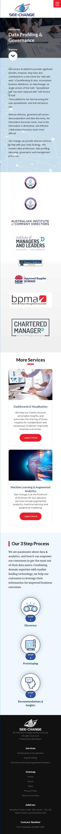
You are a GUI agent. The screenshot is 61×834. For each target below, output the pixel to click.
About (30, 781)
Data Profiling (30, 757)
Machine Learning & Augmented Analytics (30, 762)
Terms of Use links (30, 795)
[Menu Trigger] (57, 4)
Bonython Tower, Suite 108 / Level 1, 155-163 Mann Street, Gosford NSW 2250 (30, 811)
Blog (30, 786)
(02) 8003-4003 (37, 827)
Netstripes (37, 738)
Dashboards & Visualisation (30, 753)
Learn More (30, 437)
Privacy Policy (30, 790)
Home (30, 776)
